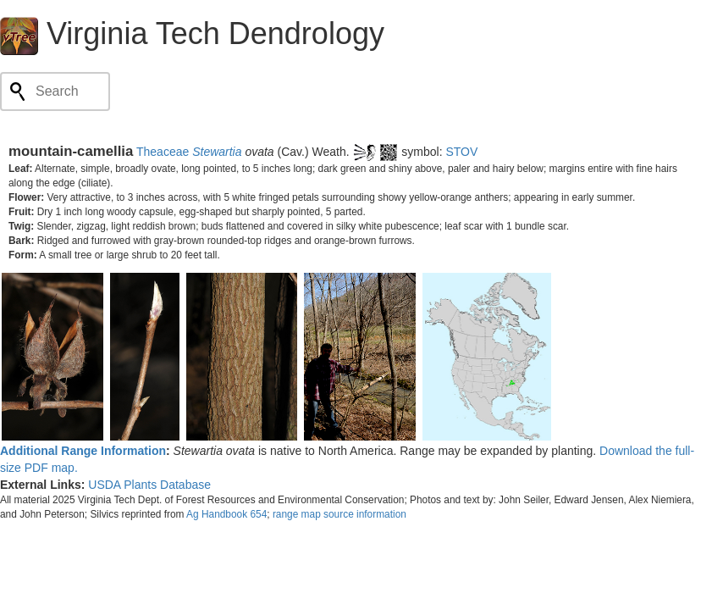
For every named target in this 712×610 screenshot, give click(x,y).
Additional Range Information (83, 451)
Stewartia (216, 151)
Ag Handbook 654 (226, 514)
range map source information (339, 514)
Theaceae (162, 151)
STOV (461, 151)
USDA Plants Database (149, 484)
